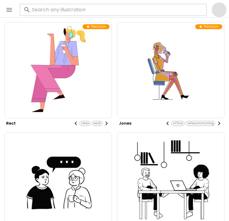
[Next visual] (106, 123)
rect (11, 123)
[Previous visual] (76, 123)
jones (125, 123)
